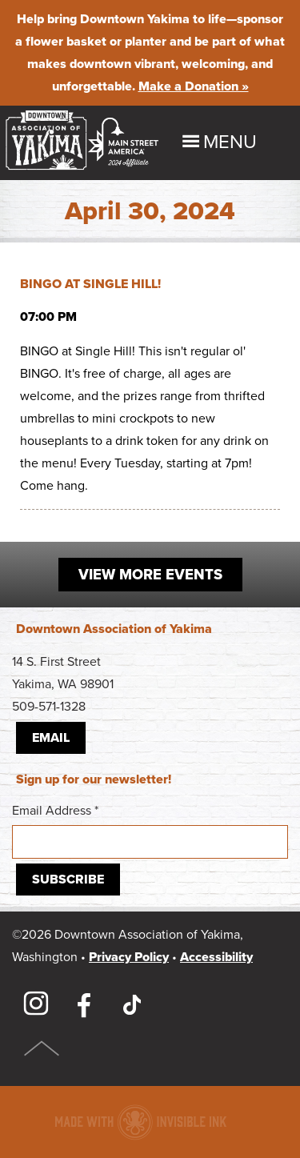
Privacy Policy (129, 957)
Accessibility (216, 957)
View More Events (150, 574)
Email (51, 738)
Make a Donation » (193, 86)
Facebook (84, 1004)
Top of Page (42, 1048)
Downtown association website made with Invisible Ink (140, 1122)
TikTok (132, 1004)
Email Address (150, 831)
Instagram (36, 1004)
